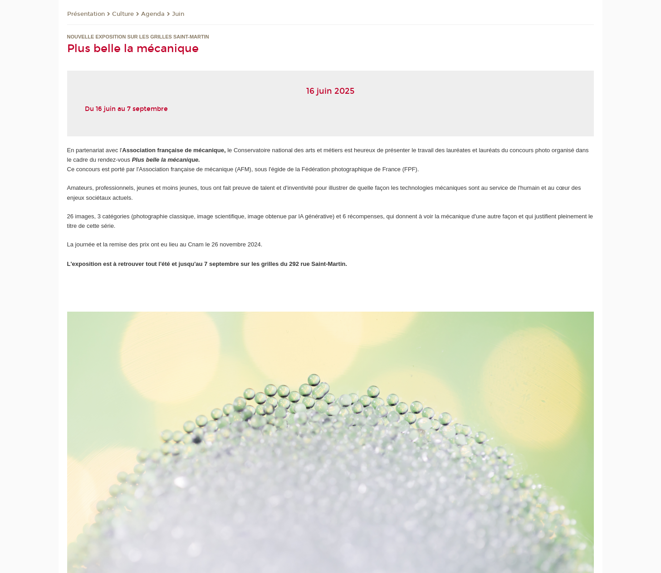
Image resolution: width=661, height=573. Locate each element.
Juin (178, 14)
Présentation (86, 14)
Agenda (153, 14)
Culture (123, 14)
